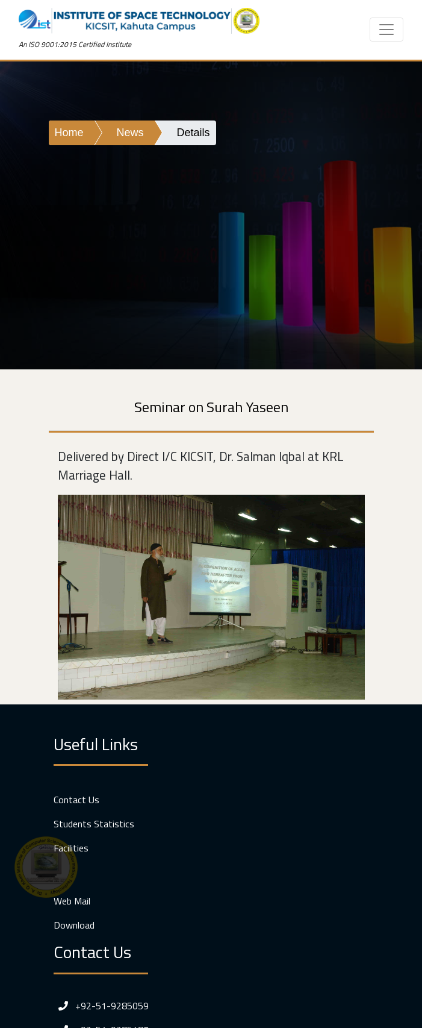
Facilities (71, 848)
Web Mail (72, 901)
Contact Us (76, 799)
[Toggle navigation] (386, 29)
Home (69, 133)
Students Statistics (94, 823)
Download (74, 925)
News (130, 133)
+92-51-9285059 (101, 1005)
